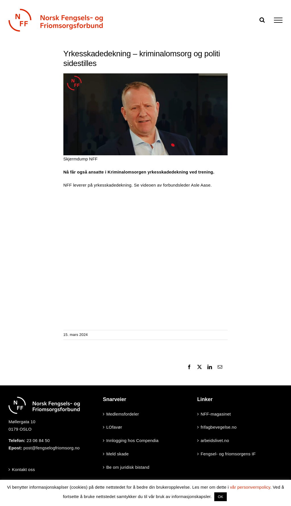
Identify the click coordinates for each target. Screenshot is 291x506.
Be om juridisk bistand (127, 467)
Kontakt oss (23, 469)
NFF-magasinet (216, 414)
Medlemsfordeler (122, 414)
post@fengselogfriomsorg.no (51, 447)
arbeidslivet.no (215, 440)
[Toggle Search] (262, 20)
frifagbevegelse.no (219, 427)
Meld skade (117, 453)
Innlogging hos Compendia (132, 440)
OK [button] (220, 497)
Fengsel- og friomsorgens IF (228, 453)
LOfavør (114, 427)
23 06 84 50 (38, 440)
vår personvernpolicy (250, 487)
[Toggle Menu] (278, 20)
